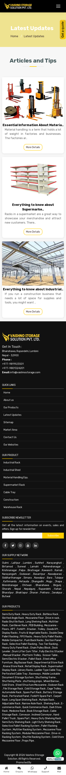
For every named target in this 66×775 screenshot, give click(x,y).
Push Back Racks (33, 640)
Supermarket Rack (14, 484)
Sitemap (8, 422)
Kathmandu (10, 581)
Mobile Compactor (12, 640)
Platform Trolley (31, 655)
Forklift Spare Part (41, 696)
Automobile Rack (11, 692)
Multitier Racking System (27, 729)
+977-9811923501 (13, 363)
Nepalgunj (29, 588)
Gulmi (5, 562)
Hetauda (24, 581)
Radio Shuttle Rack (13, 621)
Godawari (25, 574)
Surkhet (39, 562)
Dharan (34, 592)
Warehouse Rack (13, 507)
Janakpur (57, 592)
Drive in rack (52, 617)
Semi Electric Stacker (14, 658)
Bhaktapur (22, 592)
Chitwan (27, 585)
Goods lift (52, 629)
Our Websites (11, 444)
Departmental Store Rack (49, 662)
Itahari (57, 588)
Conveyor (24, 714)
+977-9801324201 (13, 368)
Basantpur (39, 574)
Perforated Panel (19, 696)
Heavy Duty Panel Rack (15, 647)
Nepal (17, 588)
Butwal (6, 596)
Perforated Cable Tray (14, 673)
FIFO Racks (26, 636)
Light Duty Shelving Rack (46, 722)
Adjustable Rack (11, 703)
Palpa (22, 570)
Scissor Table (50, 655)
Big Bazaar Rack (23, 662)
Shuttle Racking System (36, 737)
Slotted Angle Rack (13, 617)
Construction (11, 499)
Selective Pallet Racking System (20, 725)
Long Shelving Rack (36, 621)
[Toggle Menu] (58, 6)
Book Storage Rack (38, 710)
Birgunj (57, 585)
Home (14, 36)
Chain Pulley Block (40, 647)
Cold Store (8, 684)
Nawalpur (39, 577)
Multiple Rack (46, 699)
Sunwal (21, 566)
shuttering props (32, 681)
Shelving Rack (51, 703)
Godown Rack (56, 684)
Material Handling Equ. (16, 477)
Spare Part (23, 718)
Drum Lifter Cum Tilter (25, 651)
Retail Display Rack (35, 666)
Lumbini (27, 562)
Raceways (35, 673)
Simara (28, 577)
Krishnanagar (9, 570)
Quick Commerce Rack (35, 707)
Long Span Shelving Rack (23, 699)
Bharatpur (8, 592)
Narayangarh (9, 574)
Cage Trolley (54, 688)
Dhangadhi (38, 581)
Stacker (31, 629)
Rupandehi (45, 588)
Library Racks (25, 670)
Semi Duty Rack (11, 614)
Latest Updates (34, 36)
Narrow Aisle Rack (32, 703)
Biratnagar (34, 570)
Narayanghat (54, 562)
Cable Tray (9, 492)
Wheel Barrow (51, 681)
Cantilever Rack (18, 625)
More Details (33, 147)
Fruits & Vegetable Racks (33, 632)
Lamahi (34, 566)
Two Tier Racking (48, 644)
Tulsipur (59, 577)
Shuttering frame (45, 677)
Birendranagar (10, 585)
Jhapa (58, 581)
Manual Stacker (12, 655)
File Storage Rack (13, 688)
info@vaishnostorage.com (25, 372)
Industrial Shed (12, 470)
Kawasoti (47, 570)
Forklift (21, 629)
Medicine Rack (17, 710)
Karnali (58, 570)
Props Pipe (28, 740)
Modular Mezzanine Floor (36, 733)
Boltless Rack (50, 614)
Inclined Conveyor (42, 714)
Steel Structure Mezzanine (31, 684)
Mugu (49, 581)
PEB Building (36, 625)
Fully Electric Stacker (51, 651)
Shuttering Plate (11, 681)
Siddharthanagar (11, 577)
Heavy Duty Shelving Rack (46, 718)
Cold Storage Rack (35, 688)
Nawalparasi (55, 574)
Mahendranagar (52, 566)
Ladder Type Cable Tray (48, 670)
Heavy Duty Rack (31, 614)
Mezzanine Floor (35, 617)
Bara (49, 577)
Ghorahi (6, 588)
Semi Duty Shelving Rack (16, 722)
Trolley (41, 629)
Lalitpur (16, 562)
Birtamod (7, 566)
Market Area (10, 429)
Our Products (11, 407)
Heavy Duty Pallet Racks (48, 636)
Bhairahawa (42, 585)
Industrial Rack (12, 462)
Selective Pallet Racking (23, 644)
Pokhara (44, 592)
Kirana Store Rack (13, 666)
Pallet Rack (35, 658)
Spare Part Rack (32, 692)
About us (9, 400)
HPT (13, 629)
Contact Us (10, 437)
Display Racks (10, 632)
